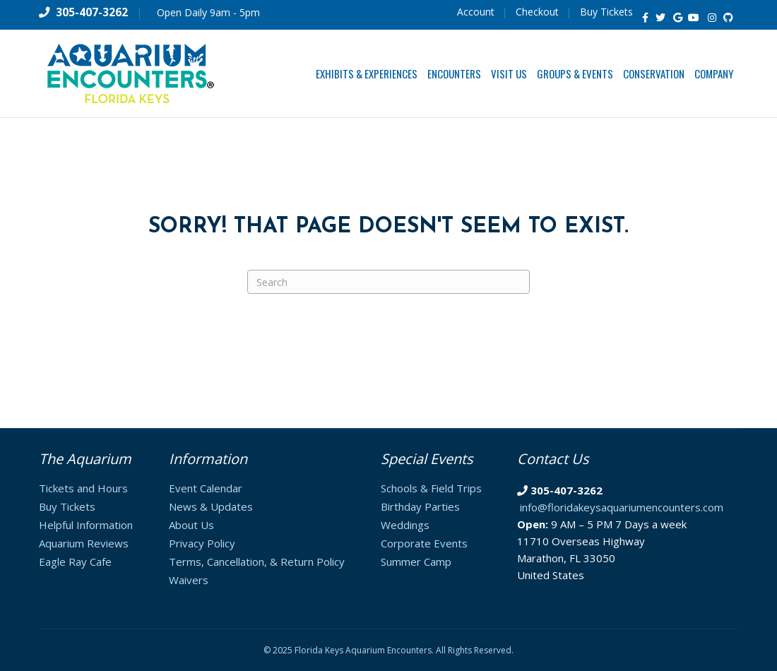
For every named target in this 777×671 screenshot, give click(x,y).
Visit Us (509, 73)
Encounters (454, 73)
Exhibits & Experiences (366, 73)
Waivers (188, 580)
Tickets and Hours (83, 488)
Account (475, 11)
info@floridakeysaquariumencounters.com (621, 507)
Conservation (653, 73)
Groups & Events (575, 73)
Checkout (537, 11)
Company (713, 73)
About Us (191, 524)
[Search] (388, 282)
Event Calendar (205, 488)
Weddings (405, 524)
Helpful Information (86, 524)
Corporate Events (424, 543)
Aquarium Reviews (84, 543)
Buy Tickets (606, 11)
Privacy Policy (202, 543)
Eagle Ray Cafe (75, 561)
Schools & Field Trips (431, 488)
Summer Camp (416, 561)
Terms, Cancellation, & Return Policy (257, 561)
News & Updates (211, 506)
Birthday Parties (420, 506)
